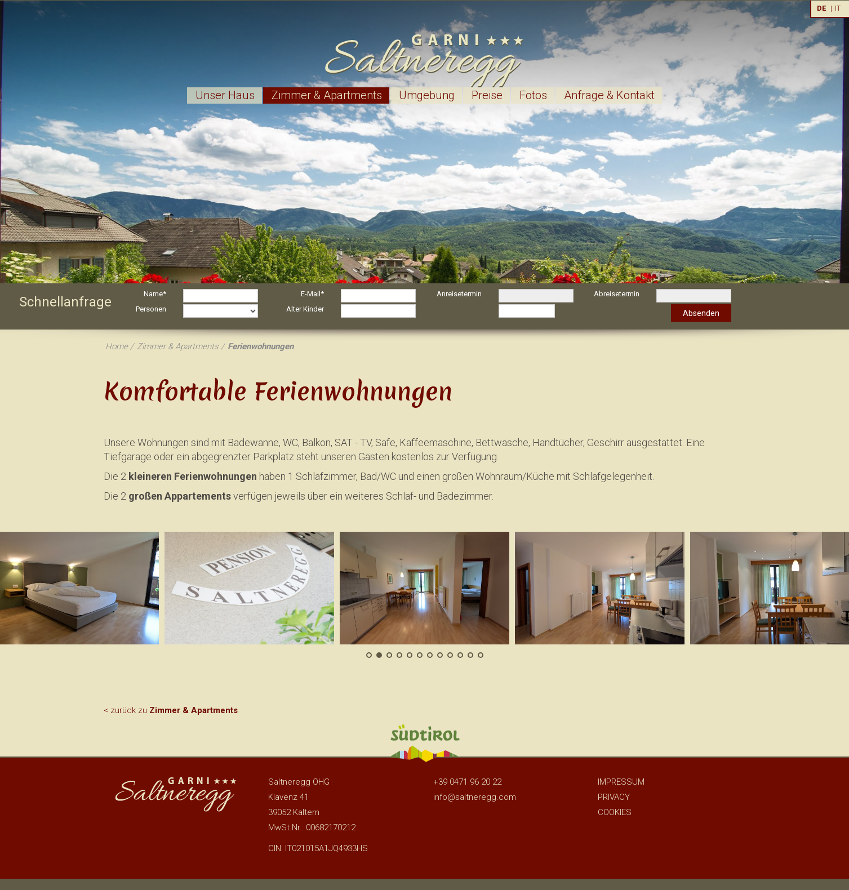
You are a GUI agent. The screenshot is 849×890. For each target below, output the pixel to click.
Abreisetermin (616, 294)
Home (116, 346)
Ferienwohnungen (261, 346)
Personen (151, 309)
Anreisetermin (459, 294)
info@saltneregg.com (474, 797)
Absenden (701, 313)
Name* (155, 294)
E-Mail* (312, 294)
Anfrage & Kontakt (609, 95)
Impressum (621, 782)
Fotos (533, 95)
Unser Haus (225, 95)
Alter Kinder (305, 309)
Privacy (614, 797)
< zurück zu (171, 710)
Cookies (615, 812)
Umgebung (427, 95)
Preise (487, 95)
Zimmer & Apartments (327, 95)
